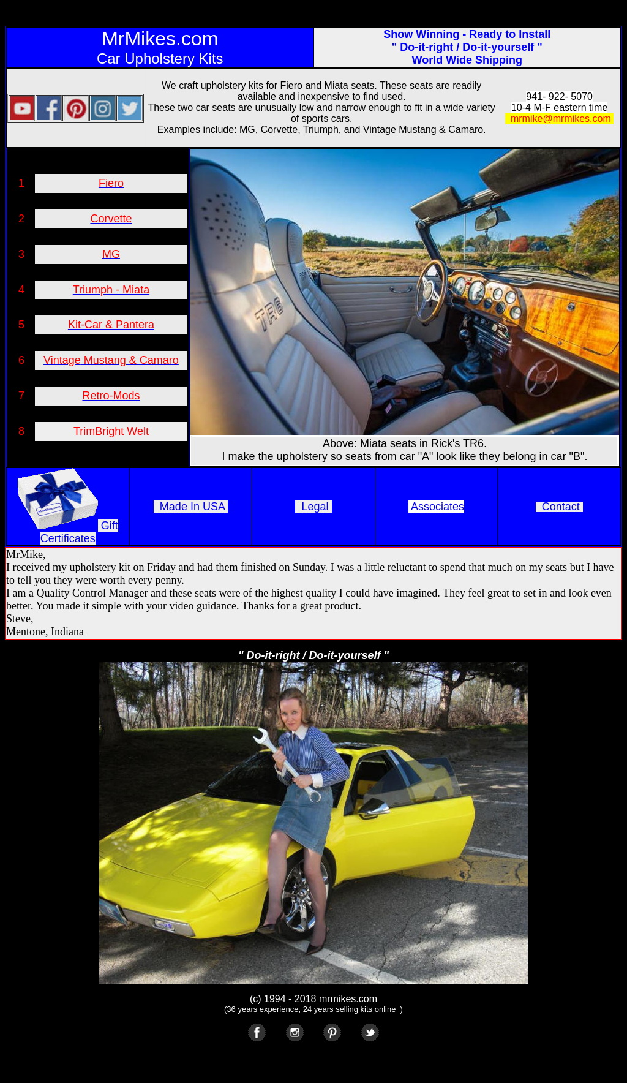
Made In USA (191, 506)
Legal (313, 506)
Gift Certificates (79, 532)
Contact (561, 506)
